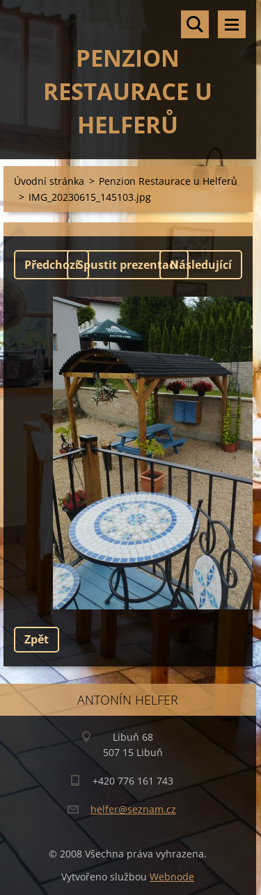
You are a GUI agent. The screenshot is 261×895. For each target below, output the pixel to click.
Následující (201, 264)
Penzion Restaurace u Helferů (168, 181)
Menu (232, 24)
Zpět (36, 639)
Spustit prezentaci (127, 264)
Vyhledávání (195, 24)
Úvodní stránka (49, 181)
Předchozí (51, 264)
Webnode (172, 876)
